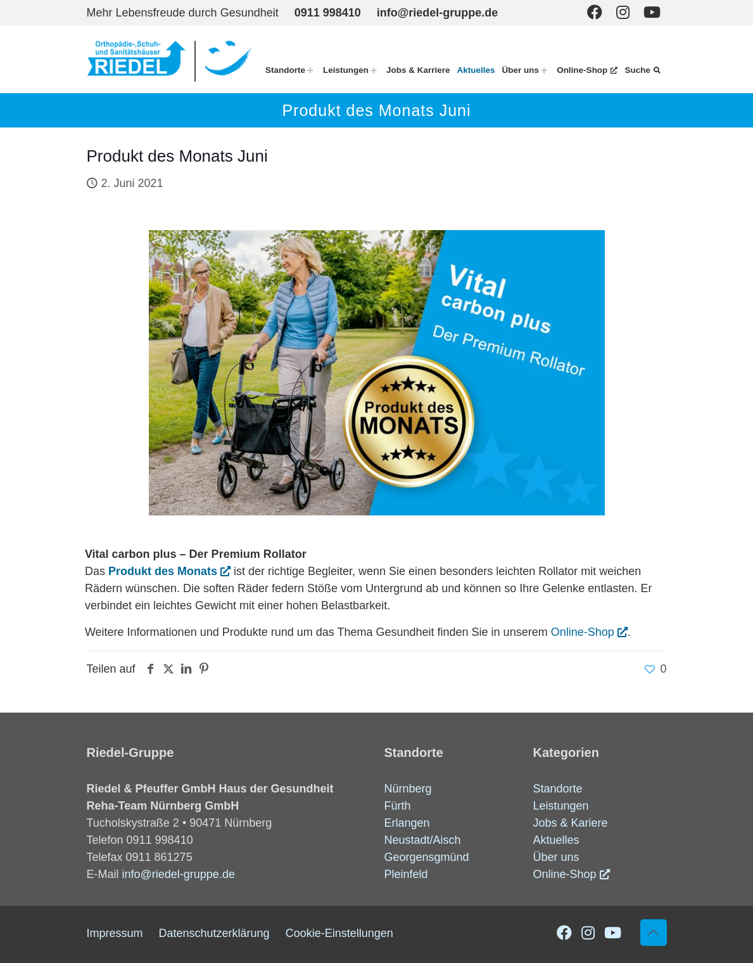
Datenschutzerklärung (214, 933)
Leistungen (561, 805)
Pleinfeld (406, 874)
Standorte (558, 788)
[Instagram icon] (623, 12)
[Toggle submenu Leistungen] (373, 70)
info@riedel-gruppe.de (178, 874)
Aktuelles (556, 840)
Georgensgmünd (426, 857)
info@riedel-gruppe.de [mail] (437, 12)
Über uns (556, 857)
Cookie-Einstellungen (339, 933)
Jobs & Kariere (570, 823)
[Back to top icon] (653, 932)
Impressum (115, 933)
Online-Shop (582, 632)
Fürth (397, 805)
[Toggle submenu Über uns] (544, 70)
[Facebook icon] (594, 12)
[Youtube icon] (652, 12)
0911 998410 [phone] (327, 12)
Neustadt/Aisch (422, 840)
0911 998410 (160, 840)
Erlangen (407, 823)
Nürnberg (408, 788)
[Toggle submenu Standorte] (310, 70)
